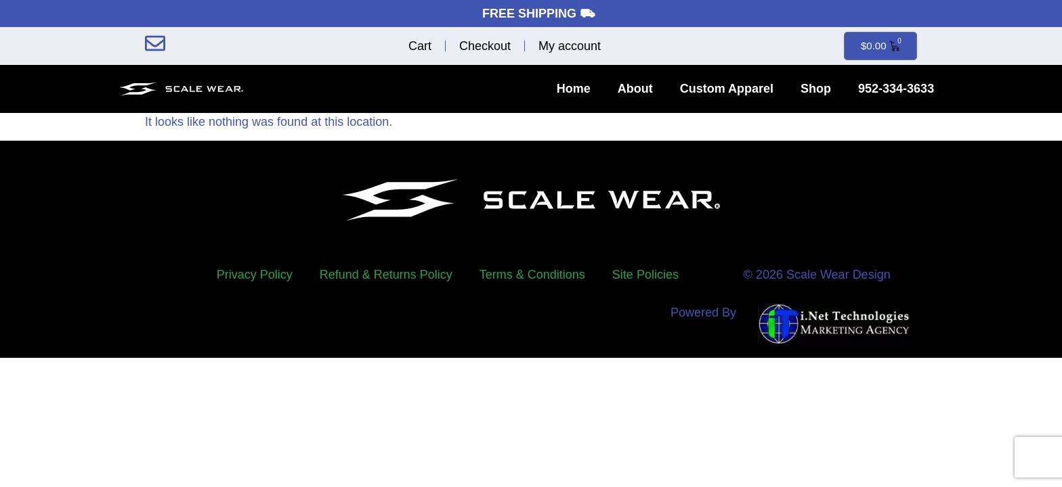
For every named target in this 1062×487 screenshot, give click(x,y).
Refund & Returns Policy (386, 274)
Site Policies (645, 274)
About (635, 88)
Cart (419, 46)
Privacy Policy (255, 274)
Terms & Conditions (532, 274)
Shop (816, 88)
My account (569, 46)
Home (574, 88)
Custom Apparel (726, 88)
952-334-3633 (896, 88)
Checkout (485, 46)
